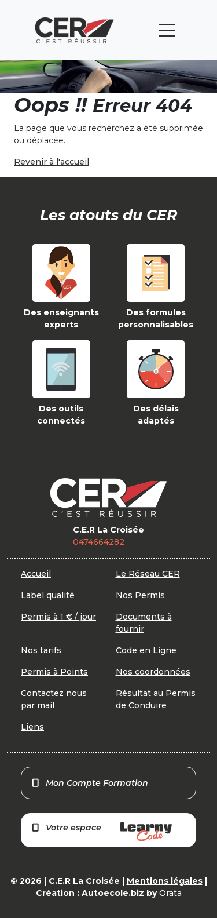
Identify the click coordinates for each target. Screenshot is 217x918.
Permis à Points (54, 671)
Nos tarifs (41, 650)
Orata (170, 893)
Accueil (36, 574)
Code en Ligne (146, 650)
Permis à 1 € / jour (58, 616)
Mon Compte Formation (89, 783)
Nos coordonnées (153, 671)
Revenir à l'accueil (51, 161)
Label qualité (48, 595)
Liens (32, 727)
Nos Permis (140, 595)
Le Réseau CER (148, 574)
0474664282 (98, 542)
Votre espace (101, 832)
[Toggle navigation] (166, 30)
